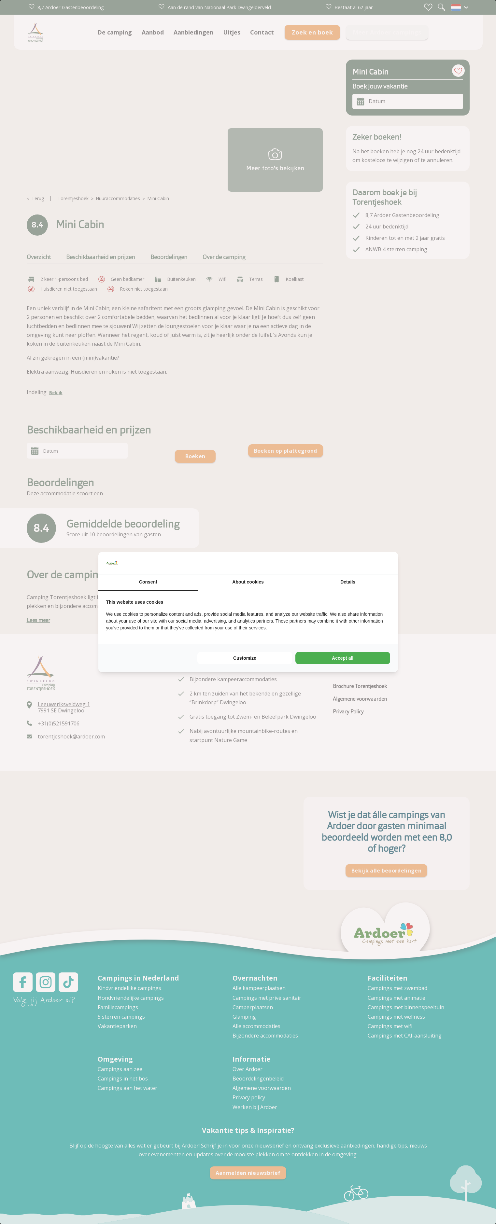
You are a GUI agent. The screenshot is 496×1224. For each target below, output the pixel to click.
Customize (244, 658)
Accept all (342, 658)
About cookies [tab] (247, 581)
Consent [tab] (148, 581)
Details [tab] (347, 581)
